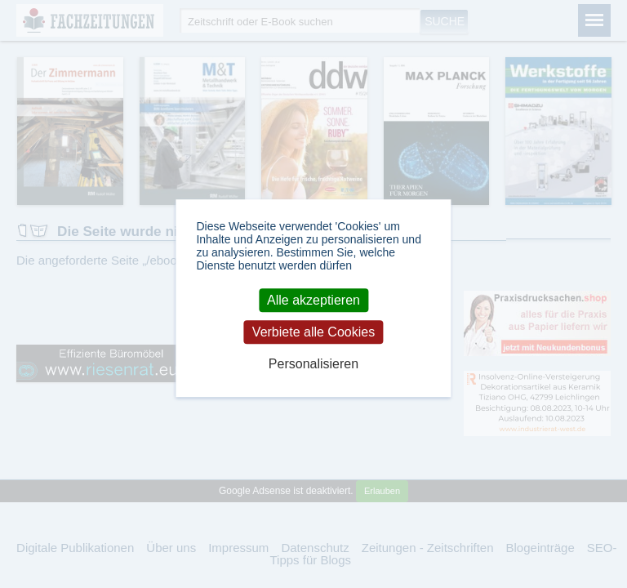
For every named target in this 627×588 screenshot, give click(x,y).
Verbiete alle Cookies (313, 332)
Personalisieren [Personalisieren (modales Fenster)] (313, 365)
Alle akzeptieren (313, 300)
